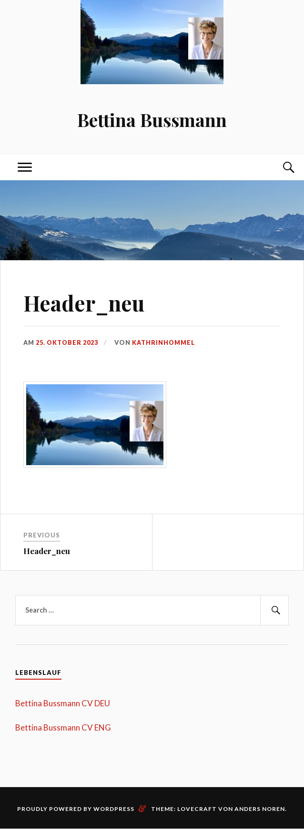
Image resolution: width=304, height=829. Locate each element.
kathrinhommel (164, 342)
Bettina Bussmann (152, 119)
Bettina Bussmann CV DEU (62, 703)
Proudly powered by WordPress (75, 808)
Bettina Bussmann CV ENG (63, 727)
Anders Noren (259, 808)
